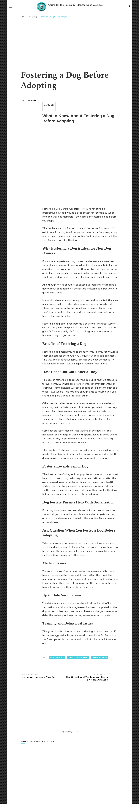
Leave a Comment (29, 100)
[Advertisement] (69, 40)
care (57, 415)
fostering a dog (99, 657)
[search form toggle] (129, 6)
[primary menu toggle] (10, 7)
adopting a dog (57, 657)
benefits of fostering (78, 657)
